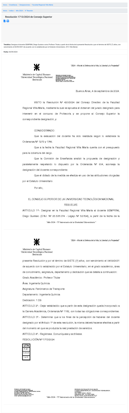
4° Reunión (29, 11)
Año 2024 (19, 11)
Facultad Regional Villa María (42, 5)
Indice (11, 11)
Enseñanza (13, 5)
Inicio (5, 5)
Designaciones (24, 5)
